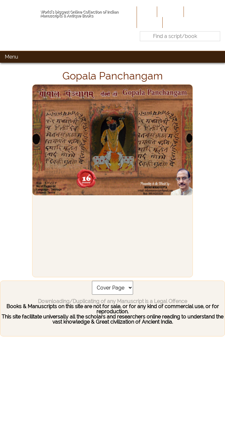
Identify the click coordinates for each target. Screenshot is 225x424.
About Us (169, 11)
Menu (11, 57)
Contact (174, 22)
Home (146, 11)
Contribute (198, 11)
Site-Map (149, 22)
